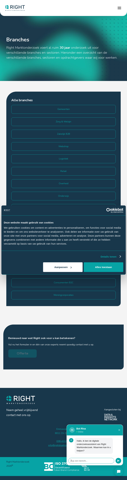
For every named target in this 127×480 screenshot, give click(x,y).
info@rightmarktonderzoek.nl (63, 445)
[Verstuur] (118, 461)
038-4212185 (63, 441)
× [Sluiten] (119, 430)
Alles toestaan (103, 267)
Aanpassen (63, 267)
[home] (14, 8)
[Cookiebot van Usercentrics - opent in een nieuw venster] (108, 210)
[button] (119, 8)
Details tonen (108, 256)
